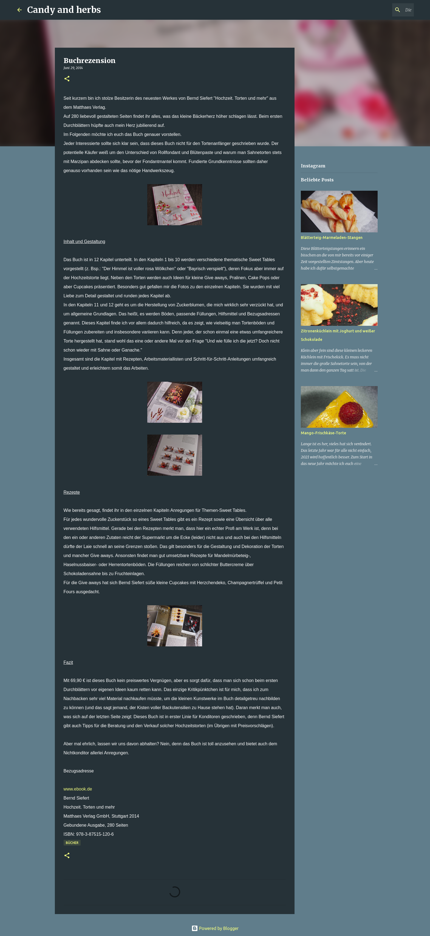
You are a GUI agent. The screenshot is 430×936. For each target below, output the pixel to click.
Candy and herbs (64, 9)
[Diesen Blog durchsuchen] (385, 9)
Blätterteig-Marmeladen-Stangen (332, 237)
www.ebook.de (78, 789)
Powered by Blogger (215, 928)
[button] (67, 79)
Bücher (72, 842)
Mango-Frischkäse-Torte (323, 433)
